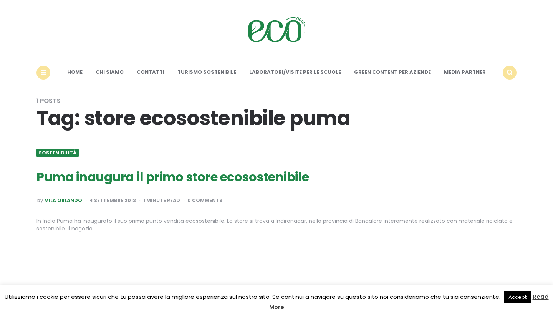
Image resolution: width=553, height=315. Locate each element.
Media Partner (465, 72)
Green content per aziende (392, 72)
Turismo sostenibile (206, 72)
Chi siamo (110, 72)
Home (75, 72)
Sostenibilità (57, 153)
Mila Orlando (63, 200)
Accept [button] (517, 297)
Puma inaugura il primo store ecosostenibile (172, 177)
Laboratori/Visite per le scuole (295, 72)
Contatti (150, 72)
